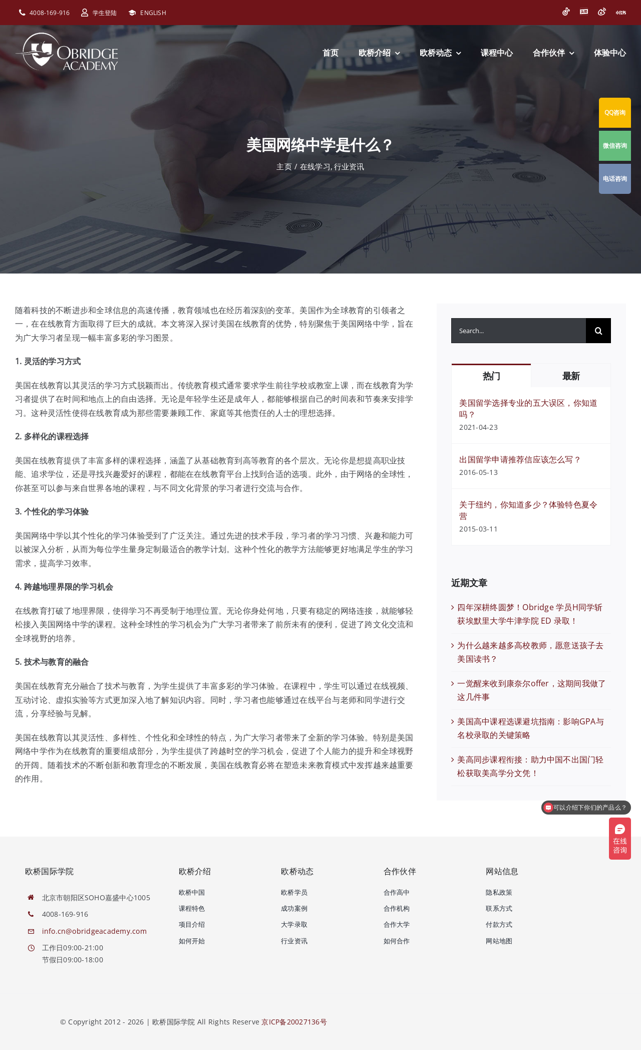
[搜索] (598, 330)
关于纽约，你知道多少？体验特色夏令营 (528, 510)
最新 (571, 376)
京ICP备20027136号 (294, 1021)
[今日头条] (584, 12)
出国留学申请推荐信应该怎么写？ (520, 459)
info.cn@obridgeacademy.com (94, 931)
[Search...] (518, 330)
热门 (491, 376)
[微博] (602, 12)
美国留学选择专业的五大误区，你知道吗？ (528, 408)
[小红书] (621, 13)
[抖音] (566, 12)
